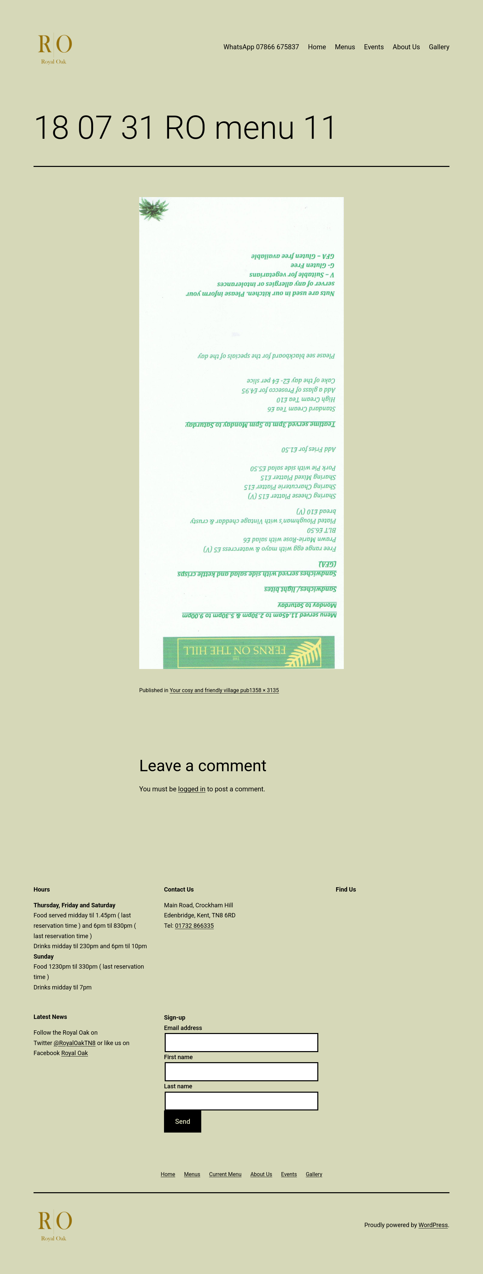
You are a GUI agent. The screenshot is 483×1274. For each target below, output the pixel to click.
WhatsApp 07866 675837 (261, 47)
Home (317, 47)
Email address (183, 1027)
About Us (406, 47)
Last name (178, 1086)
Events (374, 47)
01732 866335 (194, 925)
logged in (191, 789)
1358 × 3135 (264, 690)
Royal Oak (74, 1052)
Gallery (439, 47)
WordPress (433, 1224)
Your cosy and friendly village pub (209, 690)
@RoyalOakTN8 (75, 1042)
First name (178, 1056)
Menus (345, 47)
